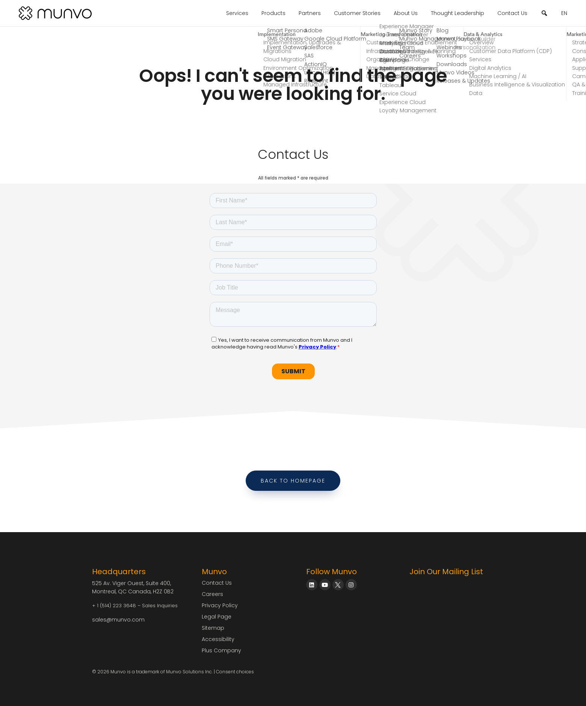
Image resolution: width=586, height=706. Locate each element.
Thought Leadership (457, 13)
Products (273, 13)
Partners (310, 13)
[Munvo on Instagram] (351, 584)
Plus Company (221, 650)
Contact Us (512, 13)
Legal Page (216, 616)
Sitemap (213, 628)
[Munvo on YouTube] (325, 584)
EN (564, 13)
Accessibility (218, 639)
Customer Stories (357, 13)
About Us (406, 13)
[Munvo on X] (338, 584)
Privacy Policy (220, 605)
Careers (212, 594)
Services (237, 13)
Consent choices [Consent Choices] (235, 671)
